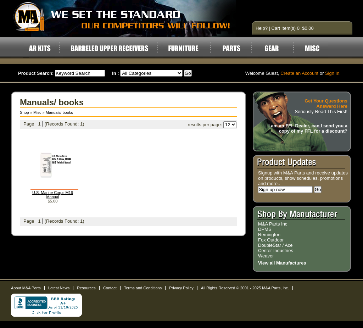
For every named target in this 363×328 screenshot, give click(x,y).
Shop (24, 112)
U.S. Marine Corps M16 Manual (52, 194)
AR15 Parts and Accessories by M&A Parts (128, 18)
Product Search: (36, 73)
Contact (110, 288)
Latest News (59, 288)
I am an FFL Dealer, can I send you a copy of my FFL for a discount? (307, 128)
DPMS (265, 229)
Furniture (183, 48)
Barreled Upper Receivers (109, 48)
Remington (269, 234)
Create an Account (299, 73)
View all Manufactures (282, 263)
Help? (262, 28)
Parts (231, 48)
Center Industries (275, 250)
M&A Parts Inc (272, 224)
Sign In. (333, 73)
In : (115, 73)
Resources (86, 288)
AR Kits (39, 48)
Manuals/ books (59, 112)
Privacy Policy (181, 288)
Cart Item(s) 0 (286, 28)
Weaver (266, 255)
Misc (312, 48)
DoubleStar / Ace (275, 245)
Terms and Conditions (143, 288)
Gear (276, 48)
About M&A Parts (26, 288)
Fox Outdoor (271, 240)
